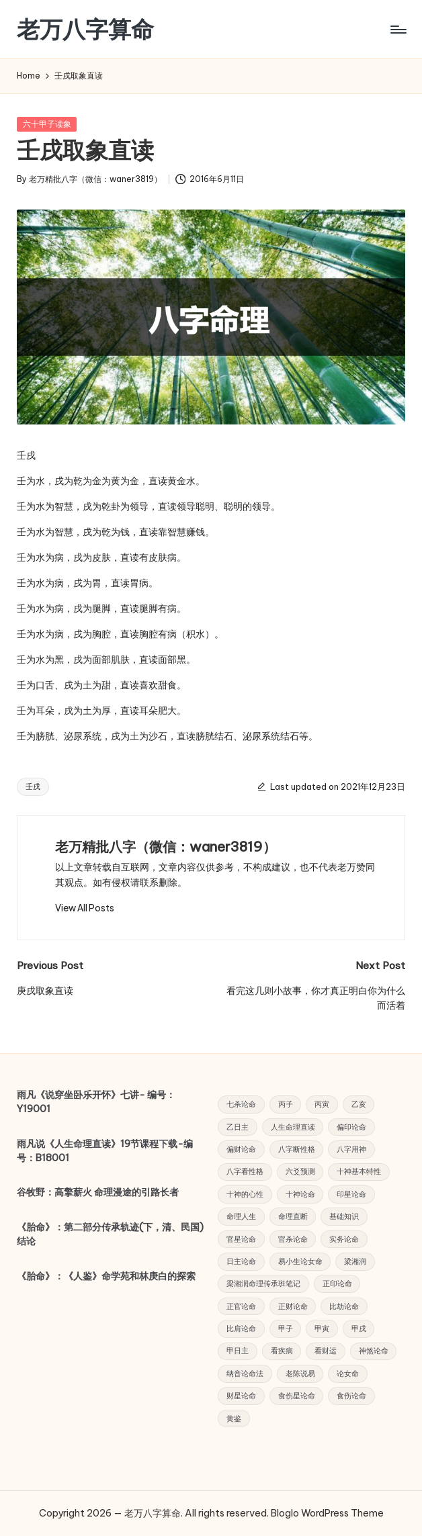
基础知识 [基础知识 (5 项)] (344, 1216)
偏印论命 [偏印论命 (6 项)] (351, 1127)
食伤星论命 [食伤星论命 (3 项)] (296, 1395)
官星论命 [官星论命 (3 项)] (241, 1239)
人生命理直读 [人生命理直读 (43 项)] (293, 1127)
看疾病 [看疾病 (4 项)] (282, 1350)
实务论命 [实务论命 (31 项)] (344, 1239)
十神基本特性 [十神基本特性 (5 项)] (359, 1171)
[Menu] (397, 30)
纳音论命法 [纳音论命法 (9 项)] (244, 1373)
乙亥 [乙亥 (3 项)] (358, 1104)
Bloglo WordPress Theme (327, 1513)
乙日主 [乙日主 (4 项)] (237, 1127)
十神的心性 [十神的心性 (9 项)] (244, 1194)
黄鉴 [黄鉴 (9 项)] (233, 1418)
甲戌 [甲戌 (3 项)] (358, 1328)
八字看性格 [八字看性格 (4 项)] (244, 1171)
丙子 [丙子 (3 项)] (285, 1104)
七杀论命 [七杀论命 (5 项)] (241, 1104)
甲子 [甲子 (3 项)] (285, 1328)
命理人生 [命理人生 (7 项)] (241, 1216)
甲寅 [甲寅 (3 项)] (321, 1328)
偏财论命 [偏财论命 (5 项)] (241, 1149)
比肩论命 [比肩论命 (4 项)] (241, 1328)
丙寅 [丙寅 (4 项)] (321, 1104)
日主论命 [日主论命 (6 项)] (241, 1261)
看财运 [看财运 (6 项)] (325, 1350)
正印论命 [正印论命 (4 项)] (337, 1283)
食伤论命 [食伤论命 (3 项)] (351, 1395)
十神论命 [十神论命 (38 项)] (300, 1194)
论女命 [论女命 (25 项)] (348, 1373)
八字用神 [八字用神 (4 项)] (351, 1149)
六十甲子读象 (47, 124)
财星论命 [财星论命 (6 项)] (241, 1395)
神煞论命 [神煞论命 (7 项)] (373, 1350)
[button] (84, 908)
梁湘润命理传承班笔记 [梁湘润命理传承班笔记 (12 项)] (263, 1283)
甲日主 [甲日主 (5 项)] (237, 1350)
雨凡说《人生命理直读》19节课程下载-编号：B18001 (105, 1151)
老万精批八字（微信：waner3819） (165, 846)
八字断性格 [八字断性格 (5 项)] (296, 1149)
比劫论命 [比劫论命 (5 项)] (344, 1306)
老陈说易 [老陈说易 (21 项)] (300, 1373)
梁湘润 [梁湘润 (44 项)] (355, 1261)
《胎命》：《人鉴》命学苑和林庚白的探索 (106, 1276)
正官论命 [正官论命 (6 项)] (241, 1306)
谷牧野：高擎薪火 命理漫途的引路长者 (98, 1192)
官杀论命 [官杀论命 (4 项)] (293, 1239)
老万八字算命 (85, 29)
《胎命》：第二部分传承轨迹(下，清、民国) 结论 (110, 1234)
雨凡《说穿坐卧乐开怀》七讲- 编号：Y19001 (96, 1102)
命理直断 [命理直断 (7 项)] (293, 1216)
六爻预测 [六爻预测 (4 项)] (300, 1171)
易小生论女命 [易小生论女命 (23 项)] (300, 1261)
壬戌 (33, 786)
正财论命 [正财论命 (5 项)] (293, 1306)
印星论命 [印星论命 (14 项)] (351, 1194)
